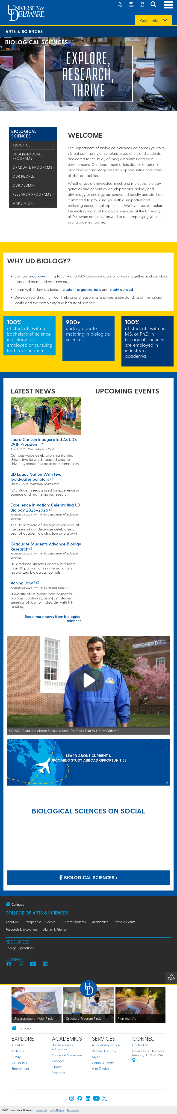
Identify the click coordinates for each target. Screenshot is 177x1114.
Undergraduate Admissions (63, 1047)
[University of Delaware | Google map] (134, 1061)
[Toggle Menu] (53, 145)
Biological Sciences (23, 133)
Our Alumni (23, 185)
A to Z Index (100, 1068)
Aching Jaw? (23, 582)
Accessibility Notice (106, 1045)
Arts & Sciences (24, 31)
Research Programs (31, 194)
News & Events (125, 922)
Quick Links (149, 20)
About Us (21, 145)
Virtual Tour (19, 1063)
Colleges (58, 1061)
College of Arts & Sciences (37, 912)
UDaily (16, 1057)
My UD (96, 1057)
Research (58, 1073)
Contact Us (140, 1045)
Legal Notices (57, 1110)
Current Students (74, 922)
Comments (41, 1110)
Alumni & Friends (55, 929)
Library (57, 1067)
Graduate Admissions (67, 1055)
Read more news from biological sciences (53, 618)
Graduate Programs (32, 167)
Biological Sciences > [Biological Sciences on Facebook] (88, 877)
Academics (100, 922)
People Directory (104, 1051)
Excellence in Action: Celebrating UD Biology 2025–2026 (45, 507)
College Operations (20, 948)
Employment (20, 1068)
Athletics (18, 1051)
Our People (23, 176)
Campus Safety (103, 1063)
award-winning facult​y (49, 276)
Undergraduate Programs (27, 156)
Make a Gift (23, 203)
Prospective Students (40, 922)
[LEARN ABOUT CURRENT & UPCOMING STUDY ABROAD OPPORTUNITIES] (88, 762)
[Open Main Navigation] (168, 4)
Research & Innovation (21, 929)
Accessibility (73, 1110)
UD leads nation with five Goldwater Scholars (36, 477)
